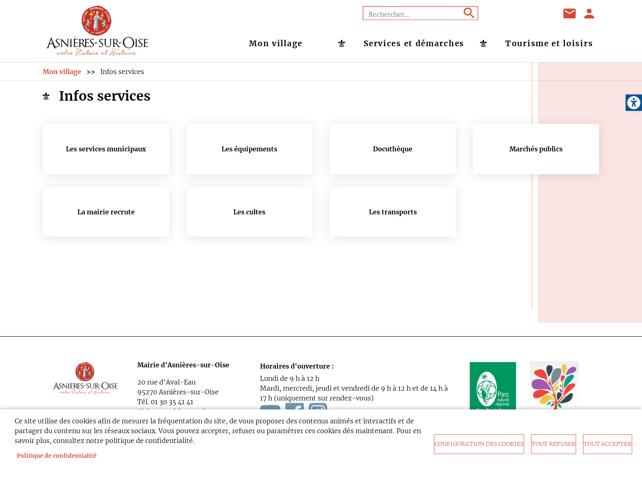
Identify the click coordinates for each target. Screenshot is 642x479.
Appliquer (468, 13)
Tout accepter (607, 444)
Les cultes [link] (249, 212)
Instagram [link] (541, 13)
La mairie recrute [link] (106, 212)
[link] (634, 102)
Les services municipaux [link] (106, 149)
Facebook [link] (501, 13)
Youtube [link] (521, 13)
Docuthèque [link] (392, 149)
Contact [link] (570, 13)
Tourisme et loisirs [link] (549, 43)
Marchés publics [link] (536, 149)
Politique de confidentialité (57, 455)
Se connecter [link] (589, 13)
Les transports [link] (393, 212)
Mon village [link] (276, 43)
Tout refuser (553, 444)
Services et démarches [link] (414, 43)
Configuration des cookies (479, 444)
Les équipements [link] (249, 149)
